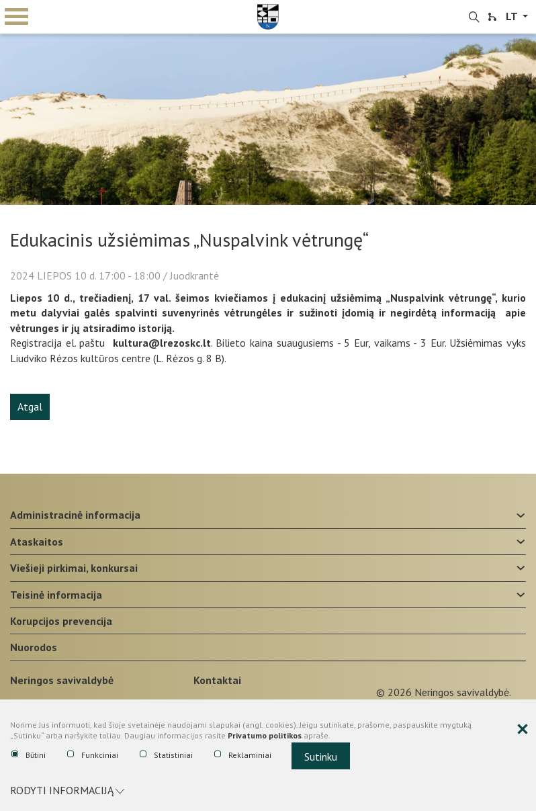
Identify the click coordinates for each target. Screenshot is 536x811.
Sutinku (320, 756)
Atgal (29, 406)
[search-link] (474, 17)
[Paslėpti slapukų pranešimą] (522, 730)
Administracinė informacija (75, 514)
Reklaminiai (242, 755)
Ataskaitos (36, 541)
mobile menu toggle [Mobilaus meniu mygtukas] (16, 16)
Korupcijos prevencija (61, 621)
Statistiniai (166, 755)
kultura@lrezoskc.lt (162, 342)
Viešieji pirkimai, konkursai (74, 567)
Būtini (28, 755)
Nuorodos (33, 647)
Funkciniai (92, 755)
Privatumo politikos (265, 736)
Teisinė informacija (56, 594)
